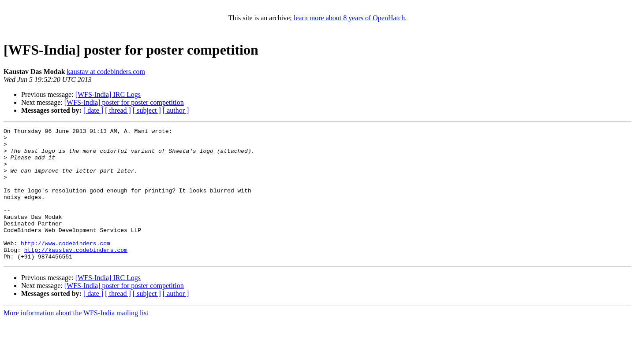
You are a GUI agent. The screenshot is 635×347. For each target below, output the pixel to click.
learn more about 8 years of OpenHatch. (350, 18)
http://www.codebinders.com (65, 267)
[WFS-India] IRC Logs (108, 94)
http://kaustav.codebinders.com (75, 275)
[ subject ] (147, 110)
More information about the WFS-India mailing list (76, 339)
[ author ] (176, 110)
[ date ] (93, 110)
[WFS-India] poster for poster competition (124, 102)
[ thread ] (118, 110)
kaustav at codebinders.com (106, 71)
